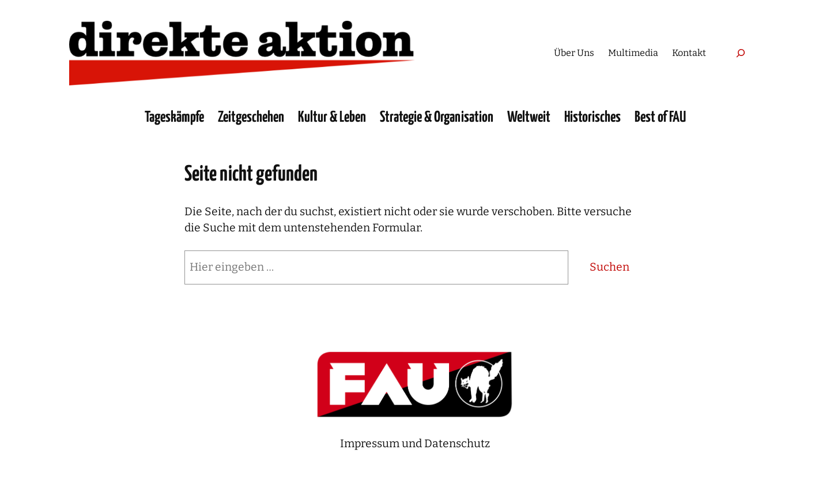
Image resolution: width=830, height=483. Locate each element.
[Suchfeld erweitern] (740, 53)
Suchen (609, 267)
